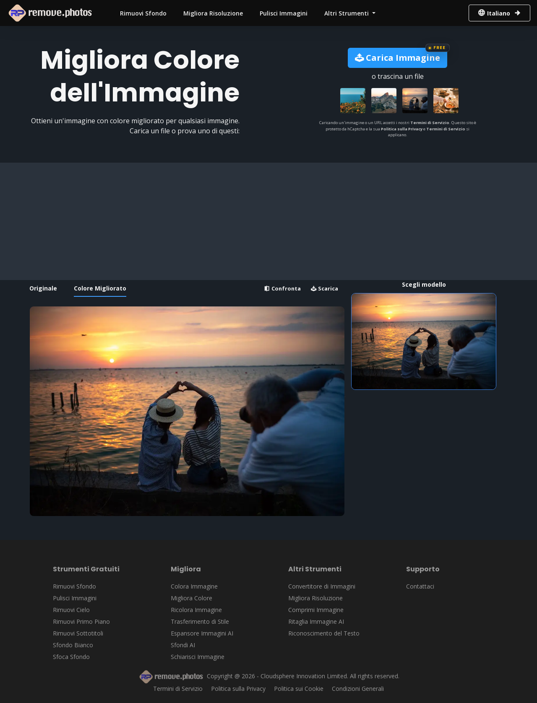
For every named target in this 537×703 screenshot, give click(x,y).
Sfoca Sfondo (71, 657)
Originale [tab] (43, 288)
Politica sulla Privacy (401, 129)
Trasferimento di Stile (200, 621)
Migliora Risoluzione (213, 13)
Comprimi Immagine (316, 610)
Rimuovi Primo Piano (81, 621)
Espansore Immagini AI (202, 633)
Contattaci (420, 586)
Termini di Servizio (429, 122)
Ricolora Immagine (196, 610)
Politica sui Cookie (298, 689)
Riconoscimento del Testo (324, 633)
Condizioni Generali (358, 689)
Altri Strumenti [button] (347, 13)
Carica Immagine (397, 57)
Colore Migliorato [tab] (100, 288)
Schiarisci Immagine (197, 657)
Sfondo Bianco (73, 645)
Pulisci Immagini (284, 13)
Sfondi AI (183, 645)
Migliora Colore (191, 598)
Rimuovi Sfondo (143, 13)
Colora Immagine (194, 586)
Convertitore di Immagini (321, 586)
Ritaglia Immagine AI (316, 621)
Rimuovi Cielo (71, 610)
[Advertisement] (266, 221)
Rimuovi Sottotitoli (78, 633)
